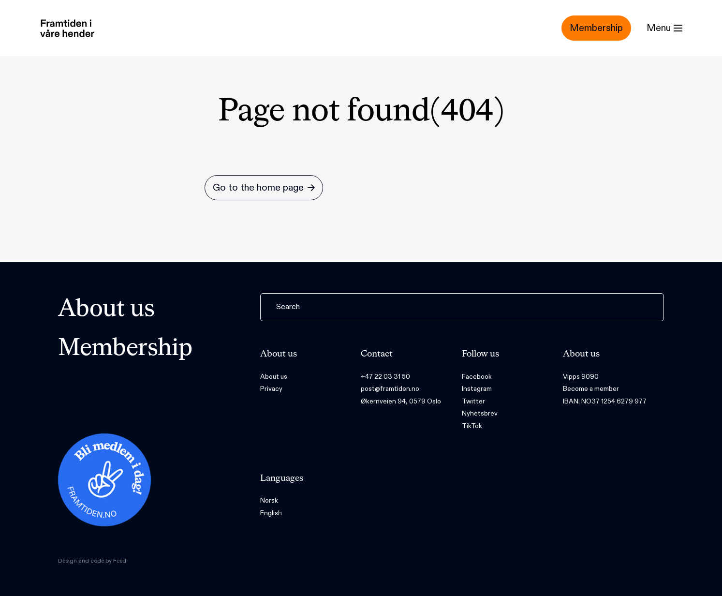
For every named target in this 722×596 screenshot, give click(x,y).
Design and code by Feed (92, 561)
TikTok (472, 426)
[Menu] (664, 28)
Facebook (477, 376)
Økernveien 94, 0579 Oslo (401, 401)
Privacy (271, 388)
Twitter (473, 401)
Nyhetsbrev (480, 413)
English (271, 513)
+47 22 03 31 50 (385, 376)
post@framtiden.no (390, 388)
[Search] (462, 307)
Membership (125, 348)
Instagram (477, 388)
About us (106, 309)
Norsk (269, 500)
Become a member (591, 388)
